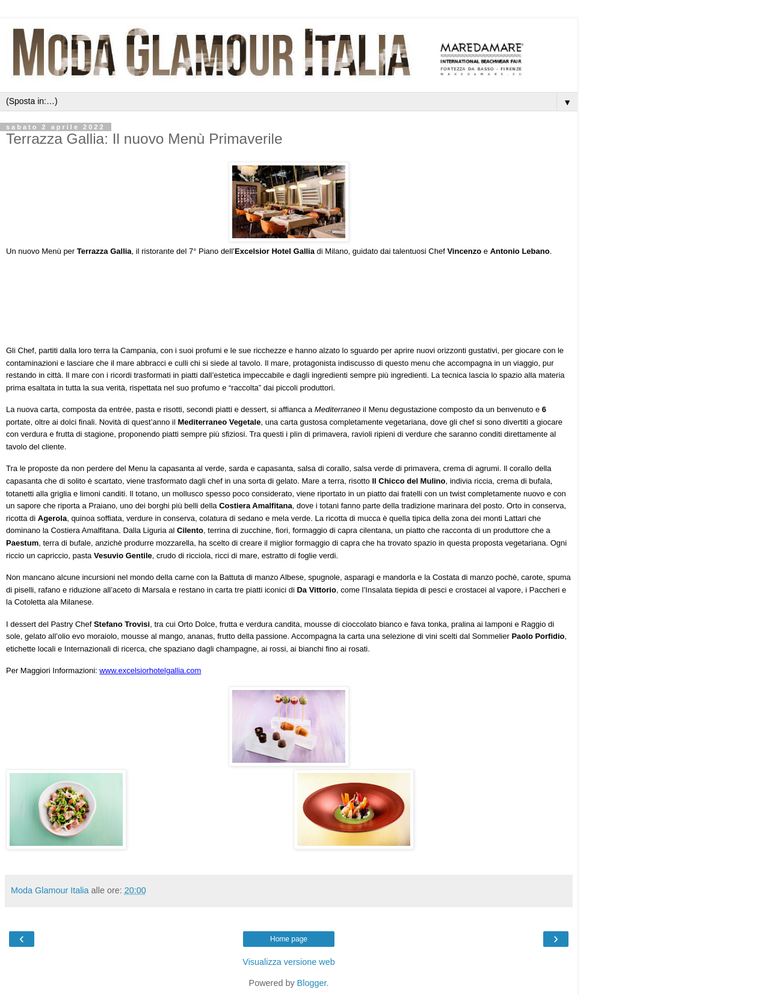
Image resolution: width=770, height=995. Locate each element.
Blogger (312, 983)
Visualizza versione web (288, 962)
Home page (288, 939)
